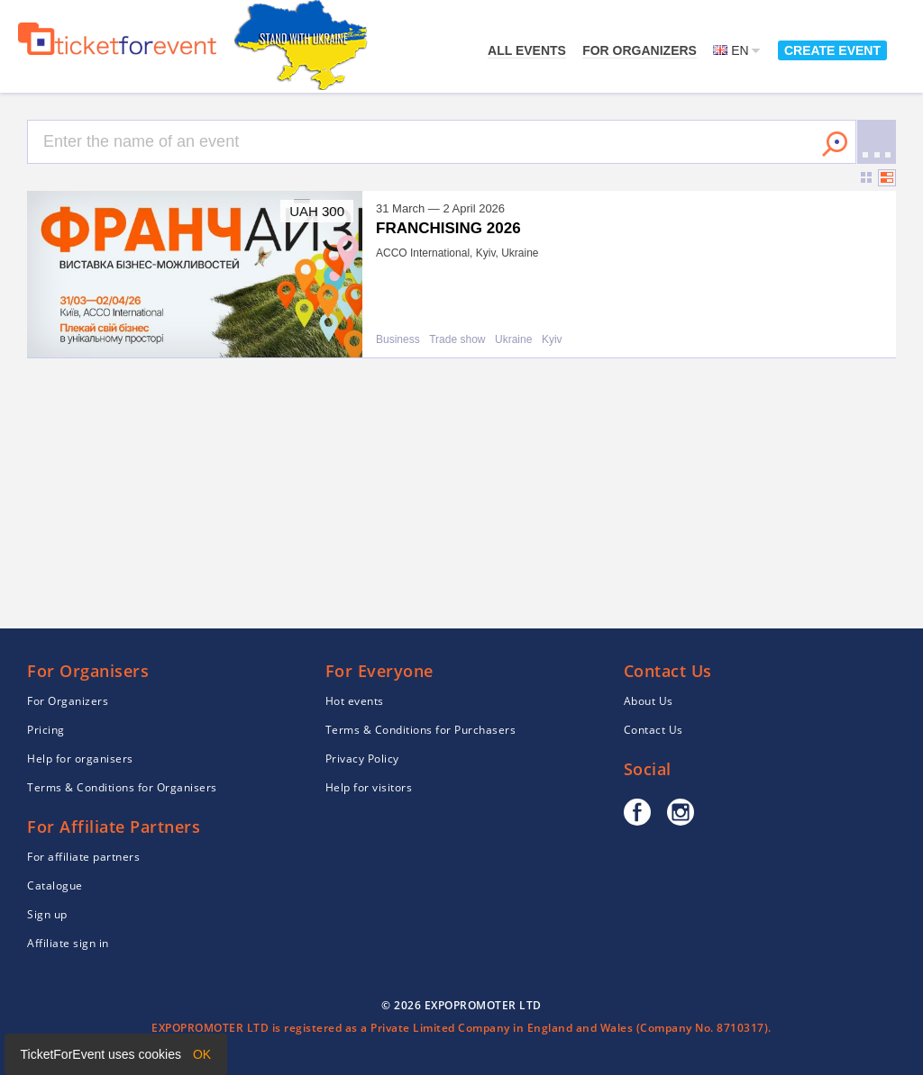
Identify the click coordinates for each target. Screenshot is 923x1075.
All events (527, 50)
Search (834, 144)
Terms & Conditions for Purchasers (420, 729)
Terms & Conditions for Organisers (122, 787)
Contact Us (653, 729)
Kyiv (552, 340)
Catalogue (55, 885)
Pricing (46, 729)
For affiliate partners (83, 856)
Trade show (457, 340)
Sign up (47, 914)
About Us (648, 701)
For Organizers (639, 50)
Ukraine (513, 340)
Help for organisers (80, 758)
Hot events (354, 701)
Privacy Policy (362, 758)
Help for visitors (369, 787)
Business (398, 340)
